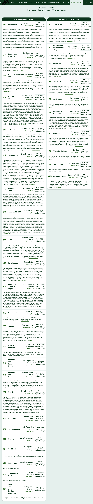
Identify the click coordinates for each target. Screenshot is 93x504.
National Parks (54, 2)
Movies (43, 2)
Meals (37, 2)
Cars (30, 2)
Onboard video (19, 49)
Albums (24, 2)
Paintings (65, 2)
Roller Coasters (76, 2)
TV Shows (88, 2)
